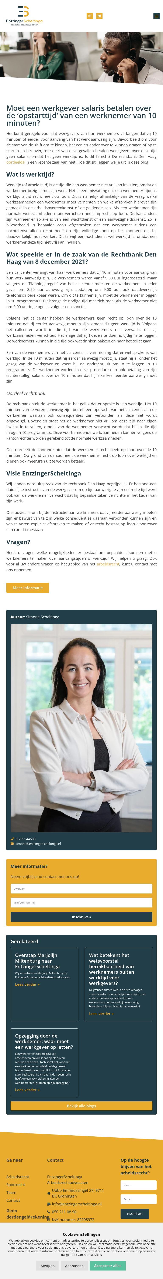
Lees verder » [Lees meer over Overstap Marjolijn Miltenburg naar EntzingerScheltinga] (27, 984)
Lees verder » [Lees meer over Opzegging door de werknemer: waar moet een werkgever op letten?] (27, 1089)
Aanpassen (74, 1265)
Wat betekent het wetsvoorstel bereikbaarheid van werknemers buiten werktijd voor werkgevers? (111, 969)
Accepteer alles (107, 1265)
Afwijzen (48, 1265)
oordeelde (16, 162)
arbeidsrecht (108, 564)
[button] (156, 16)
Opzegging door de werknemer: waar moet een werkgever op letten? (44, 1041)
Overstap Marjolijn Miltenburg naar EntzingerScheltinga (37, 960)
